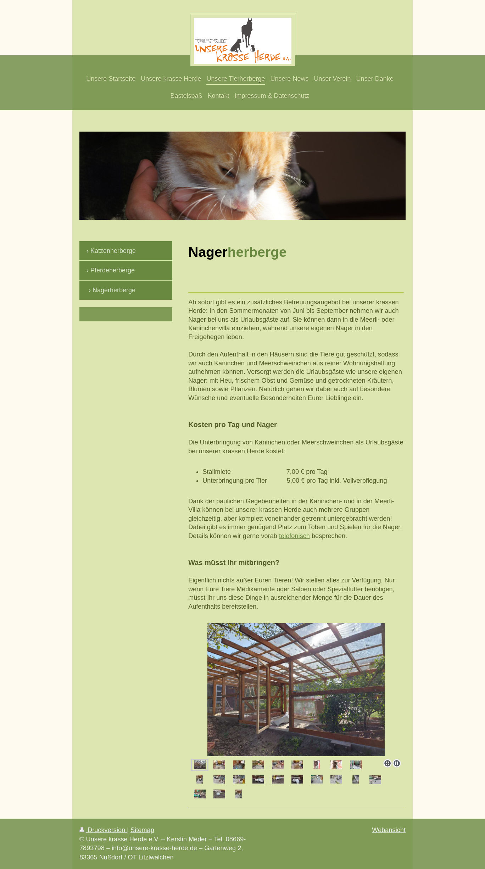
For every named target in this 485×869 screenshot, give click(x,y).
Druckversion (103, 830)
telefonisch (294, 535)
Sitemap (142, 830)
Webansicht (389, 830)
